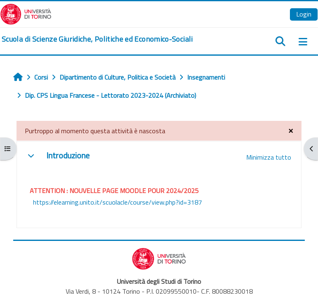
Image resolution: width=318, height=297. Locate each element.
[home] (97, 39)
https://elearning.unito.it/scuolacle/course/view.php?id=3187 (117, 202)
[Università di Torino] (26, 13)
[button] (31, 155)
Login (303, 14)
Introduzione (68, 155)
